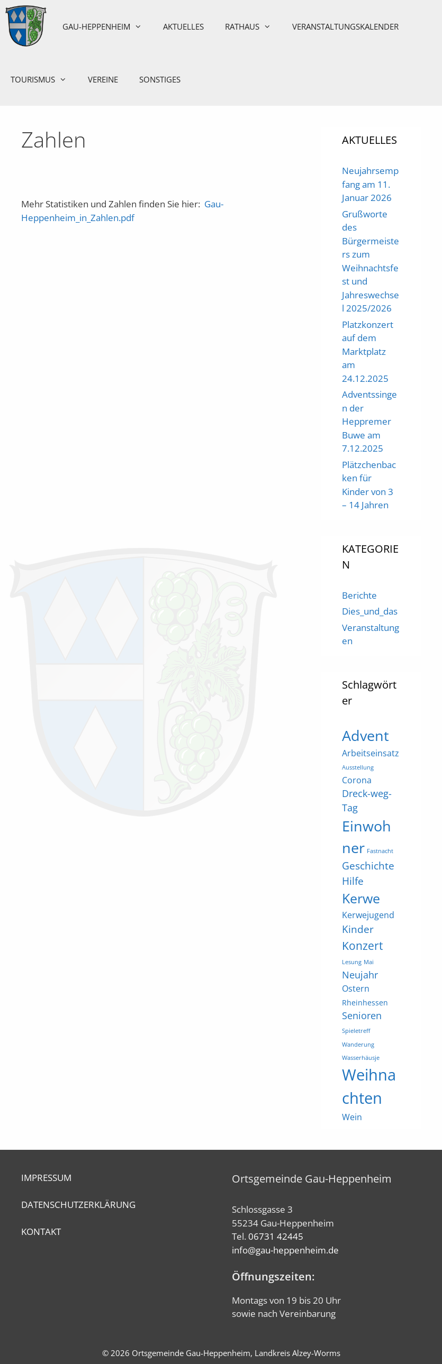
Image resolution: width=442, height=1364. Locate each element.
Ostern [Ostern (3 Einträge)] (355, 988)
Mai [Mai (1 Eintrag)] (369, 962)
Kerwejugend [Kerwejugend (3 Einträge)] (368, 915)
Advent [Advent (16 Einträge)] (365, 735)
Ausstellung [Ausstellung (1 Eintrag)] (358, 767)
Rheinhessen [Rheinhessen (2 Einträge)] (365, 1002)
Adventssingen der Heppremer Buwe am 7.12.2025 (369, 421)
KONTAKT (41, 1231)
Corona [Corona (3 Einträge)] (357, 780)
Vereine (103, 79)
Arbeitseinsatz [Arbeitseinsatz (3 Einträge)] (370, 753)
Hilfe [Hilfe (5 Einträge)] (353, 881)
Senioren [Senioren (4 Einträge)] (362, 1015)
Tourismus (44, 79)
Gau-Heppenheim (109, 26)
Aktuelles (184, 26)
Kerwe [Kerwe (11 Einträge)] (361, 898)
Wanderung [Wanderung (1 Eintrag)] (358, 1044)
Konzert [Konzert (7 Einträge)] (362, 945)
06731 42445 (275, 1236)
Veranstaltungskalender (346, 26)
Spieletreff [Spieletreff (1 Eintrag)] (356, 1031)
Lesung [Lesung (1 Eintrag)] (352, 962)
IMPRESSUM (46, 1177)
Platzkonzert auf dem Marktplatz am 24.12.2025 (367, 351)
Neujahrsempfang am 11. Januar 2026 (370, 184)
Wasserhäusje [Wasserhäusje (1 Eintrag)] (361, 1057)
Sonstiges (160, 79)
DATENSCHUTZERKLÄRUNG (78, 1204)
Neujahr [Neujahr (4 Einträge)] (360, 974)
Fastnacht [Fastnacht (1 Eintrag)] (380, 851)
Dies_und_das (370, 611)
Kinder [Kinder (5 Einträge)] (358, 929)
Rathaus (254, 26)
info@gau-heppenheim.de (285, 1250)
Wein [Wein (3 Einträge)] (352, 1117)
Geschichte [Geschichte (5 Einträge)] (368, 865)
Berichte (359, 595)
